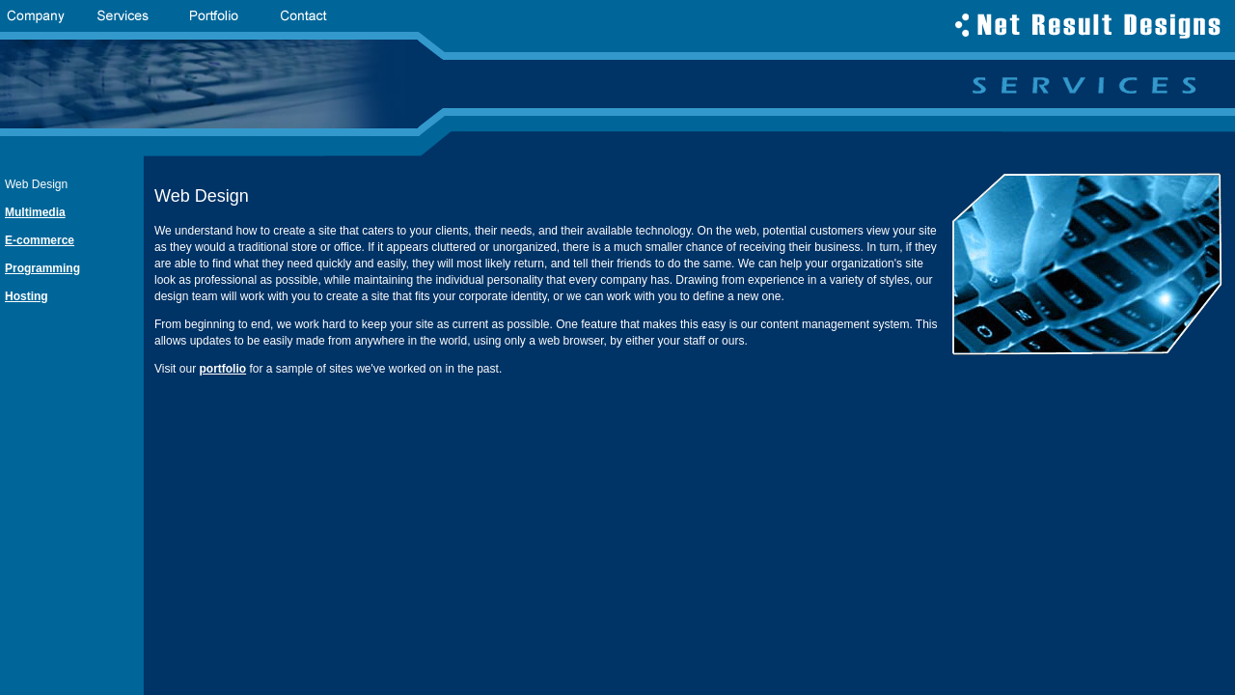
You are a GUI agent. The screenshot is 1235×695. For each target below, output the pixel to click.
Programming (42, 268)
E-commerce (39, 240)
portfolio (222, 368)
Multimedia (35, 212)
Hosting (26, 296)
